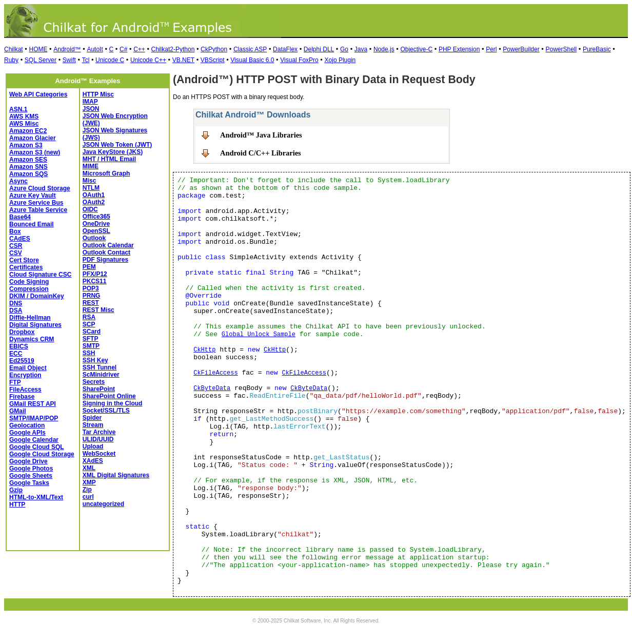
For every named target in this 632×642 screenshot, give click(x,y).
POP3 (91, 288)
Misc (89, 180)
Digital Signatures (35, 324)
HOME (38, 49)
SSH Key (95, 360)
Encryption (25, 375)
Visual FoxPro (299, 60)
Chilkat (13, 49)
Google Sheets (30, 475)
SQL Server (40, 60)
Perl (491, 49)
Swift (69, 60)
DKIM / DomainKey (36, 296)
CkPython (214, 49)
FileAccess (25, 389)
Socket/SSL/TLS (106, 410)
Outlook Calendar (108, 245)
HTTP (17, 504)
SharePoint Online (109, 396)
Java (360, 49)
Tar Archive (99, 432)
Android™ (67, 49)
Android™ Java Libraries (261, 135)
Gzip (16, 490)
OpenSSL (96, 231)
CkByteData (211, 388)
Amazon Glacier (32, 138)
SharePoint (99, 389)
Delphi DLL (319, 49)
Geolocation (27, 425)
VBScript (213, 60)
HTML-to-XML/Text (36, 497)
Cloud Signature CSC (40, 274)
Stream (93, 425)
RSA (89, 317)
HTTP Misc (98, 94)
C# (123, 49)
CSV (15, 253)
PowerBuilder (521, 49)
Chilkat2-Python (173, 49)
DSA (15, 310)
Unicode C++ (148, 60)
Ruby (11, 60)
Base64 (20, 217)
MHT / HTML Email (109, 159)
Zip (87, 489)
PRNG (92, 295)
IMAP (90, 101)
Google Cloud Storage (41, 454)
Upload (93, 446)
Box (15, 231)
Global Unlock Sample (258, 334)
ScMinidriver (101, 374)
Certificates (26, 267)
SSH (89, 353)
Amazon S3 (26, 145)
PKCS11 (95, 281)
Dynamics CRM (31, 339)
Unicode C (109, 60)
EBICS (18, 346)
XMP (89, 482)
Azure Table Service (38, 209)
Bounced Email (31, 224)
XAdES (93, 460)
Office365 (96, 216)
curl (88, 496)
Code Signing (29, 281)
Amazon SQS (28, 174)
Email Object (28, 368)
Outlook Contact (106, 252)
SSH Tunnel (99, 367)
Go (344, 49)
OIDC (90, 209)
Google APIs (27, 432)
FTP (15, 382)
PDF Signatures (105, 259)
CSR (15, 245)
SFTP (90, 338)
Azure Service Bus (36, 202)
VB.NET (183, 60)
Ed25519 (21, 360)
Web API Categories (38, 94)
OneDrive (96, 223)
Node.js (383, 49)
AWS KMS (23, 116)
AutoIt (95, 49)
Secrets (94, 381)
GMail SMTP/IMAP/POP (33, 414)
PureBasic (597, 49)
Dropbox (21, 332)
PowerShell (561, 49)
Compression (29, 289)
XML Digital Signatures (116, 475)
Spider (92, 417)
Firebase (21, 396)
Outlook (94, 238)
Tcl (86, 60)
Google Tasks (29, 483)
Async (18, 181)
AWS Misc (23, 123)
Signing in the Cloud (113, 403)
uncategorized (103, 504)
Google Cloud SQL (36, 447)
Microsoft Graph (106, 173)
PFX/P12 (95, 274)
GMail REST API (32, 403)
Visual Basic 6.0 (252, 60)
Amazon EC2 (28, 130)
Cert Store (24, 260)
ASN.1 (18, 109)
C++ (139, 49)
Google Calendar (33, 439)
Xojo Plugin (340, 60)
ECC (15, 353)
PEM (89, 266)
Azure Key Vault (32, 195)
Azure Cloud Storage (39, 188)
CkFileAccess (215, 373)
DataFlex (285, 49)
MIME (90, 166)
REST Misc (98, 310)
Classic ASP (250, 49)
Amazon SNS (28, 166)
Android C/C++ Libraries (260, 153)
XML (89, 468)
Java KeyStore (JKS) (113, 151)
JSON (91, 108)
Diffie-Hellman (30, 317)
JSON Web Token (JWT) (117, 144)
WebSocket (99, 453)
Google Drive (28, 461)
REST (91, 302)
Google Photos (31, 468)
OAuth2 (94, 202)
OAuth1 (94, 195)
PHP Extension (459, 49)
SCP (89, 324)
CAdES (19, 238)
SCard (92, 331)
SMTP (91, 345)
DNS (15, 303)
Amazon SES (28, 159)
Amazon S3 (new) (34, 152)
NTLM (91, 187)
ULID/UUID (98, 439)
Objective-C (416, 49)
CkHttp (204, 350)
